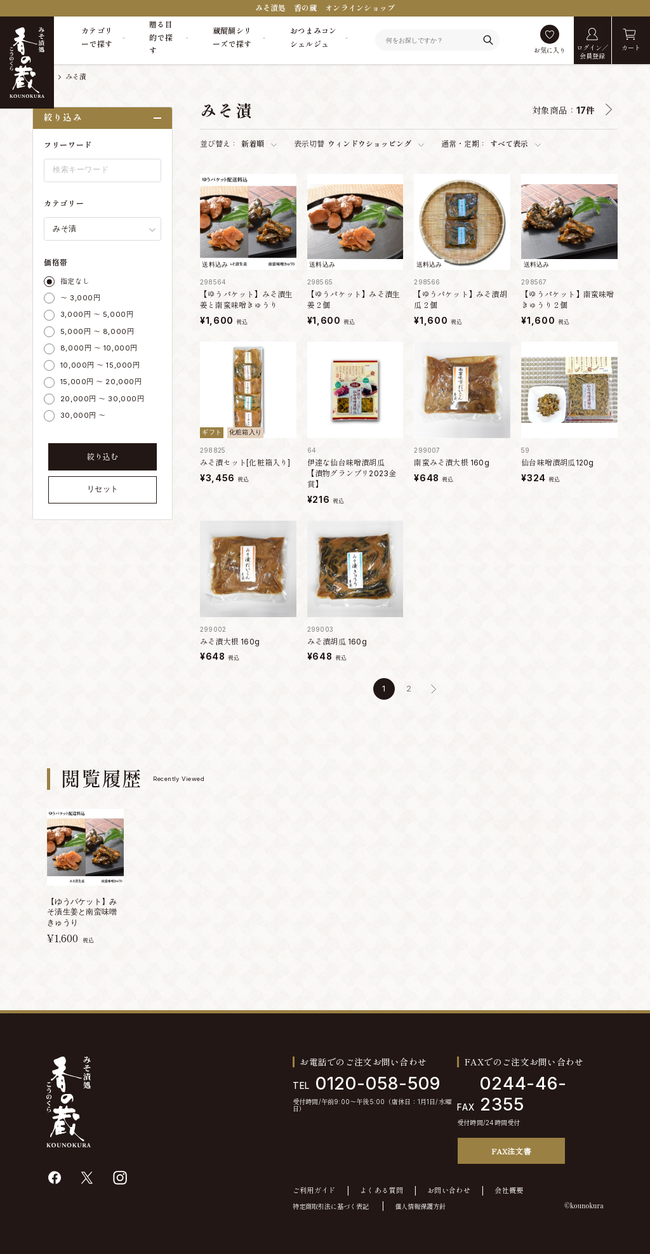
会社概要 (508, 1190)
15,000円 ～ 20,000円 (101, 381)
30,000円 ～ (83, 415)
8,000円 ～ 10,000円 (99, 348)
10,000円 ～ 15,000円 (100, 365)
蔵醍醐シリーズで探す (232, 37)
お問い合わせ (448, 1190)
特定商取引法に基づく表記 (331, 1206)
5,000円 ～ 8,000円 (97, 331)
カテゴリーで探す (96, 37)
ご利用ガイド (314, 1190)
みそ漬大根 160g (230, 641)
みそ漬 (76, 76)
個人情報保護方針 (420, 1206)
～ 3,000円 (80, 297)
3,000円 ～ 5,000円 (96, 314)
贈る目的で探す (161, 37)
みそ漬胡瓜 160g (337, 641)
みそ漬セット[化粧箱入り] (245, 462)
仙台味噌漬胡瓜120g (557, 462)
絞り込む (103, 457)
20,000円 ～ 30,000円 (102, 398)
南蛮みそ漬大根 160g (451, 462)
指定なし (75, 281)
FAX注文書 (511, 1150)
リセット (103, 488)
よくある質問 (381, 1190)
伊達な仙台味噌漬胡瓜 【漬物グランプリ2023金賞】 (352, 473)
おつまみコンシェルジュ (313, 37)
